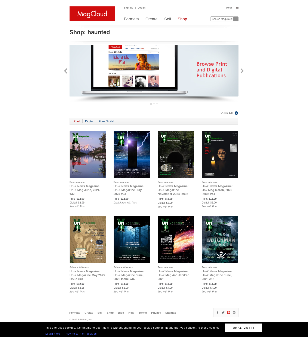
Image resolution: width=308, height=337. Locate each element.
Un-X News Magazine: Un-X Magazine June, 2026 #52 (217, 275)
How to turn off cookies (81, 333)
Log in (141, 7)
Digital (89, 121)
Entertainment (77, 182)
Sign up (128, 7)
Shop (182, 19)
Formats (131, 19)
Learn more (53, 333)
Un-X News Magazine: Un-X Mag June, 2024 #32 (85, 190)
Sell (167, 19)
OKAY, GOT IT (244, 327)
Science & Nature (79, 267)
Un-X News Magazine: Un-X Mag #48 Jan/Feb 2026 (174, 275)
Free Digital (106, 121)
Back (66, 71)
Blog (121, 312)
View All (229, 113)
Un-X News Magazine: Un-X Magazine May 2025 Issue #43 (87, 275)
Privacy (156, 312)
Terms (143, 312)
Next (242, 71)
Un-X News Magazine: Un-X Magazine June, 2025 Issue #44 (129, 275)
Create (151, 19)
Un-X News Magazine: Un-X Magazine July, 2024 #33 (129, 190)
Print (77, 121)
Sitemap (170, 312)
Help (229, 7)
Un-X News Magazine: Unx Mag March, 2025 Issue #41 (217, 190)
